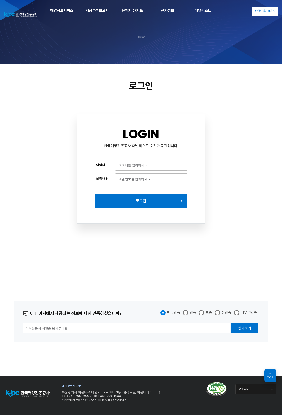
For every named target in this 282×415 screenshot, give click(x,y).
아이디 (100, 165)
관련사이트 (256, 389)
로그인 (141, 201)
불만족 (226, 312)
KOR (246, 10)
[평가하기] (244, 328)
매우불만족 (249, 312)
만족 (193, 312)
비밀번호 (102, 179)
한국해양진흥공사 (265, 11)
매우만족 (173, 312)
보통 (209, 312)
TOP (270, 377)
